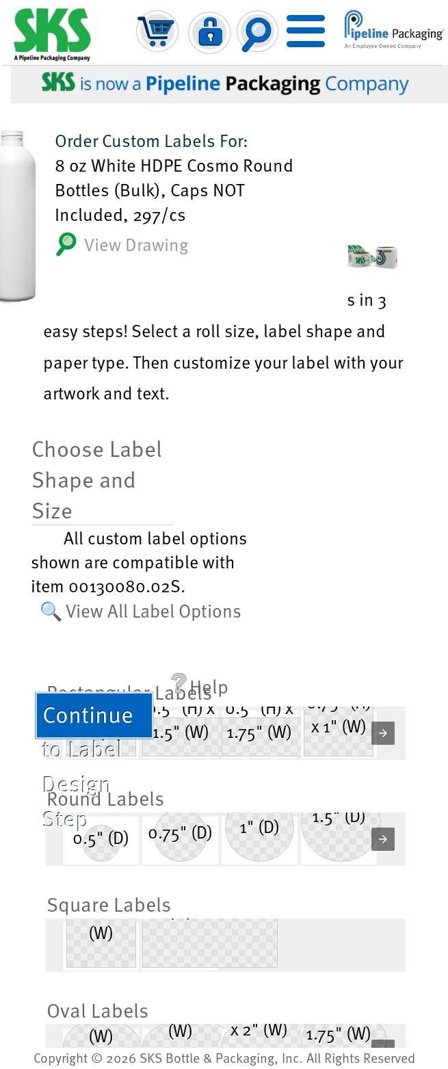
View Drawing (121, 244)
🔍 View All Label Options (140, 610)
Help (199, 685)
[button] (383, 733)
